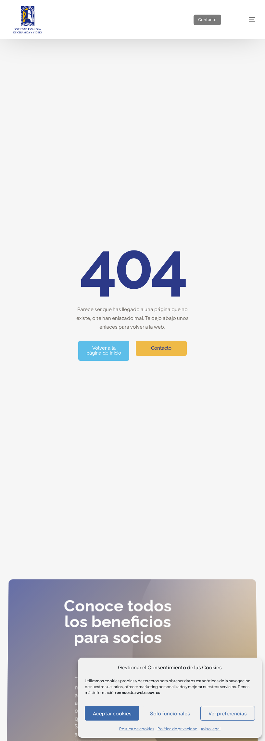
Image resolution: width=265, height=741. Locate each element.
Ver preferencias (227, 713)
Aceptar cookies (112, 713)
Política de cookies (136, 728)
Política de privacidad (177, 728)
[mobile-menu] (245, 19)
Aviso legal (211, 728)
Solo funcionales (170, 713)
